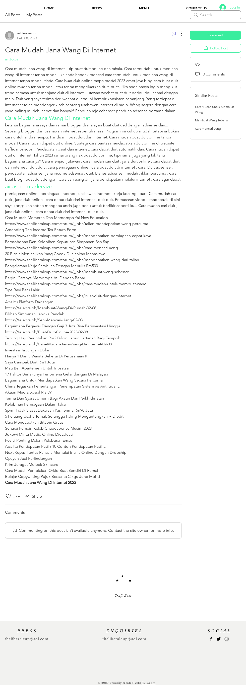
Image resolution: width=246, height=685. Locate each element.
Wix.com (149, 682)
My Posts (34, 14)
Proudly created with (126, 682)
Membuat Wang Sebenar (212, 120)
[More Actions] (179, 34)
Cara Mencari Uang (208, 128)
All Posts (12, 14)
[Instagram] (226, 639)
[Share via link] (33, 496)
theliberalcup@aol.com (27, 639)
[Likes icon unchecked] (8, 496)
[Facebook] (211, 639)
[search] (215, 14)
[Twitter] (218, 639)
